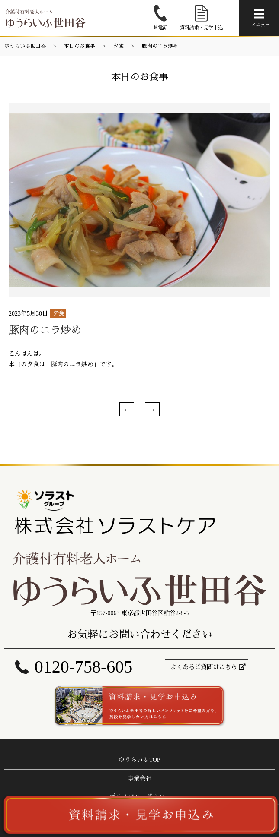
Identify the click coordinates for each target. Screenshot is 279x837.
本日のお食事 (79, 46)
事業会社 (140, 778)
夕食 (118, 46)
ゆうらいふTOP (139, 760)
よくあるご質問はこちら (203, 667)
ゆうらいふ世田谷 (25, 46)
